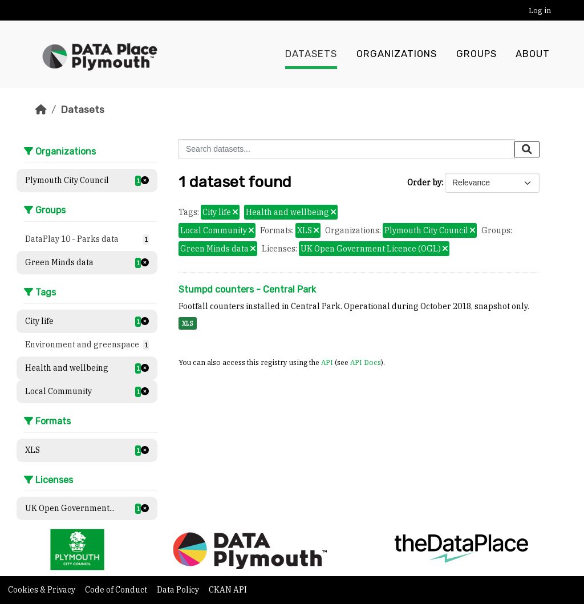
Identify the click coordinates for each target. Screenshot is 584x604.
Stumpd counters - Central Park (247, 289)
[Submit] (527, 149)
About (533, 54)
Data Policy (179, 590)
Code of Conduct (117, 590)
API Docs (365, 362)
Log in (540, 10)
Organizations (396, 54)
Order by (424, 182)
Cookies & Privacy (42, 590)
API (327, 362)
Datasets (311, 54)
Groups (476, 54)
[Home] (41, 109)
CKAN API (228, 590)
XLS (187, 323)
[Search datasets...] (347, 149)
